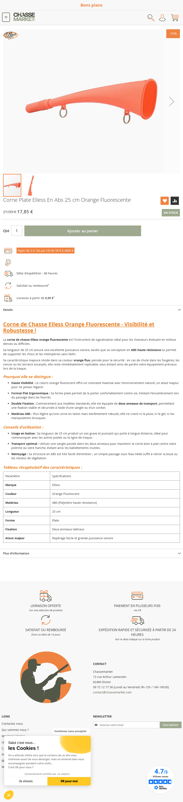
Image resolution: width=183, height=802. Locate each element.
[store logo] (24, 18)
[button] (9, 795)
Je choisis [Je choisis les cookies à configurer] (26, 781)
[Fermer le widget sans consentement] (71, 731)
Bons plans (91, 5)
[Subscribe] (171, 725)
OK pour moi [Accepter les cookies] (69, 781)
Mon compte (162, 18)
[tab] (91, 309)
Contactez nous (12, 724)
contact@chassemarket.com (112, 692)
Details (8, 310)
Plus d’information (16, 553)
